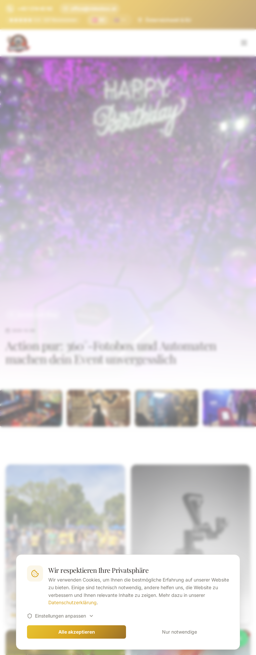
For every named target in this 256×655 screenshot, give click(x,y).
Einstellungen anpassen (60, 616)
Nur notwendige (179, 632)
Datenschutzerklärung (72, 602)
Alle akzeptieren (76, 632)
